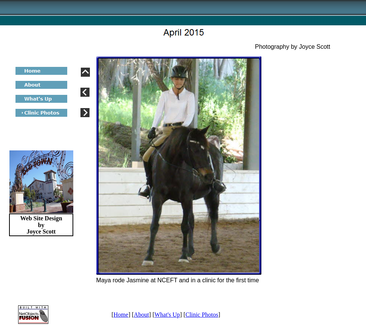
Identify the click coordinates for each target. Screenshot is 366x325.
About (141, 314)
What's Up (167, 314)
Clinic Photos (201, 314)
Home (121, 314)
